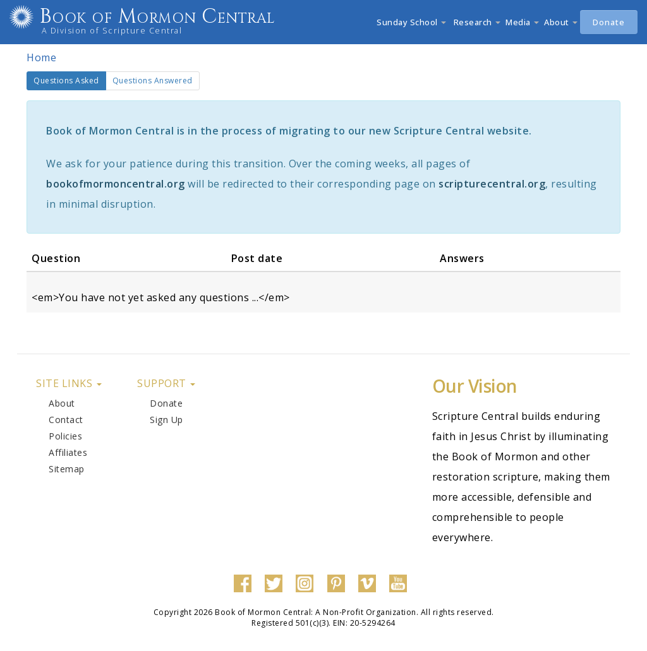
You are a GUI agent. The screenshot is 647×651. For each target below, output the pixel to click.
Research (475, 22)
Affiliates (68, 452)
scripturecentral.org (491, 184)
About (560, 22)
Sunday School (411, 22)
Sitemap (67, 469)
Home (41, 57)
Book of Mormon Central (175, 16)
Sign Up (166, 420)
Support (166, 383)
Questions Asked (69, 82)
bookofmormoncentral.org (115, 184)
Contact (66, 420)
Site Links (69, 383)
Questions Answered (152, 80)
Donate (609, 22)
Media (522, 22)
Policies (65, 436)
